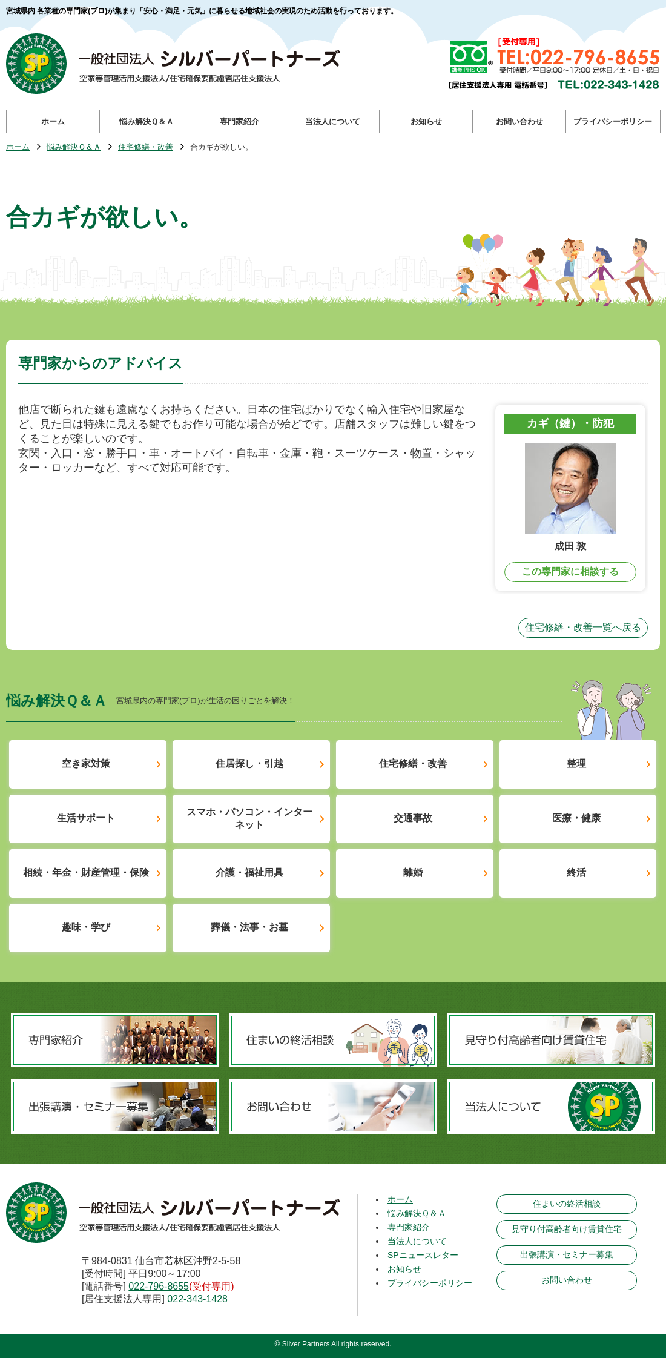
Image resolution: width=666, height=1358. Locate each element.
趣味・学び (86, 927)
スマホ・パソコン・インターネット (249, 818)
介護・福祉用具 (249, 872)
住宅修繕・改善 (145, 147)
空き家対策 (86, 763)
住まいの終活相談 (567, 1203)
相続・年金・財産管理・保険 (86, 872)
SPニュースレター (422, 1255)
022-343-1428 (197, 1299)
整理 (576, 763)
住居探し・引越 (249, 763)
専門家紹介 (408, 1227)
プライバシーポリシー (429, 1283)
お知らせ (404, 1269)
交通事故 (413, 818)
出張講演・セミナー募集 (566, 1254)
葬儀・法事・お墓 (249, 927)
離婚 (413, 872)
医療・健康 (576, 818)
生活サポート (86, 818)
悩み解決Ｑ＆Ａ (74, 147)
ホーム (18, 147)
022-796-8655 (158, 1286)
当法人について (417, 1241)
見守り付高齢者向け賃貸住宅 (567, 1229)
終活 (576, 872)
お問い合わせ (566, 1280)
